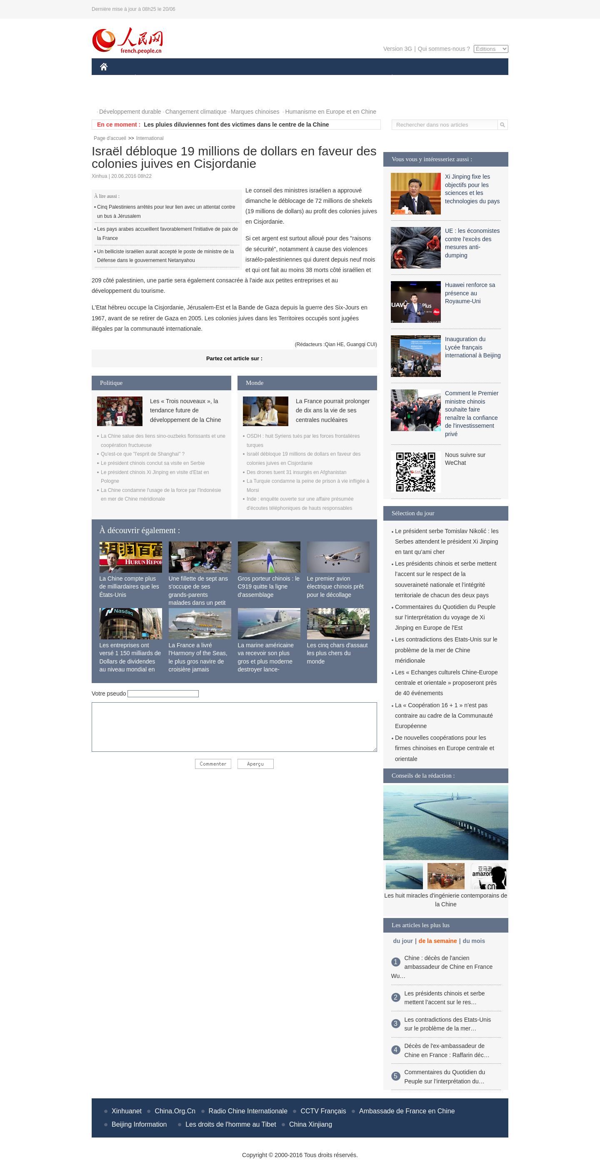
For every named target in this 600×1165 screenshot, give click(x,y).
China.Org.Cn (175, 1111)
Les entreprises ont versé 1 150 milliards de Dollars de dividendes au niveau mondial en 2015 (130, 661)
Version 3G (397, 48)
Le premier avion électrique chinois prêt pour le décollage (335, 586)
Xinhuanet (127, 1111)
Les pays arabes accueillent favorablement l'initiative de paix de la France (167, 233)
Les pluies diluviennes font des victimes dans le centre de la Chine (236, 124)
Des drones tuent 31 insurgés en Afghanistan (297, 472)
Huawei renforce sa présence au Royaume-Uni (470, 293)
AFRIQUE (223, 78)
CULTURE (297, 78)
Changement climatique (196, 111)
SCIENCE (260, 78)
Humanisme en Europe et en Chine (330, 111)
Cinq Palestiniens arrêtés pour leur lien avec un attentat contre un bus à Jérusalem (166, 211)
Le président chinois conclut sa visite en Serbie (153, 463)
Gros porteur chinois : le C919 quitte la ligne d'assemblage (269, 586)
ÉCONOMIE (150, 78)
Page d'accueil (110, 138)
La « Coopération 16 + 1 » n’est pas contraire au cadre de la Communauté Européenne (444, 715)
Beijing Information (139, 1124)
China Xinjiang (310, 1124)
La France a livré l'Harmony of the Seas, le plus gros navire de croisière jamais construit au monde (198, 661)
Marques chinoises (255, 111)
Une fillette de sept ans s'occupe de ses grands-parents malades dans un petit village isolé (198, 594)
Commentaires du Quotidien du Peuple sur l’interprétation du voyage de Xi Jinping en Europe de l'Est (445, 617)
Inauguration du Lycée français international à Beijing (473, 347)
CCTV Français (323, 1111)
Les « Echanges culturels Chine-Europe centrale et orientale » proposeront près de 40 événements (446, 682)
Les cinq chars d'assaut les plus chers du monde (337, 653)
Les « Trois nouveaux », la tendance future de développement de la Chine (185, 410)
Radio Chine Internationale (248, 1111)
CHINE (114, 78)
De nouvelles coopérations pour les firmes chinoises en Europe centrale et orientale (444, 748)
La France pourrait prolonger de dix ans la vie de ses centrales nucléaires (333, 410)
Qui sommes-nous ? (444, 48)
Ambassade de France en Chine (407, 1111)
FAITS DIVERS (343, 78)
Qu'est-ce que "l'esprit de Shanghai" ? (143, 454)
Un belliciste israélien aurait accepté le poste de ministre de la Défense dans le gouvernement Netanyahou (165, 256)
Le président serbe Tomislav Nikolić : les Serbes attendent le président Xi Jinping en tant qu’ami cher (447, 541)
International (150, 138)
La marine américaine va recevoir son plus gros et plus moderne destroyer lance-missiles (266, 661)
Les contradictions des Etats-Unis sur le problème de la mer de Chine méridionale (446, 650)
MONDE (188, 78)
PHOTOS (117, 95)
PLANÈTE (387, 78)
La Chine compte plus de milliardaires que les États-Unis (129, 586)
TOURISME (457, 78)
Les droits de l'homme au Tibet (230, 1124)
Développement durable (130, 111)
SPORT (421, 78)
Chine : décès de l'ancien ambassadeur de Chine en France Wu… (442, 967)
